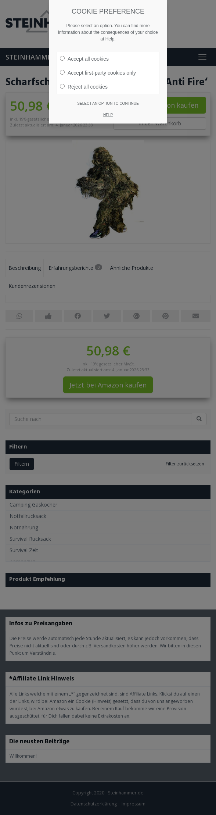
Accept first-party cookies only (98, 73)
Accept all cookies (84, 59)
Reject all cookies (84, 87)
